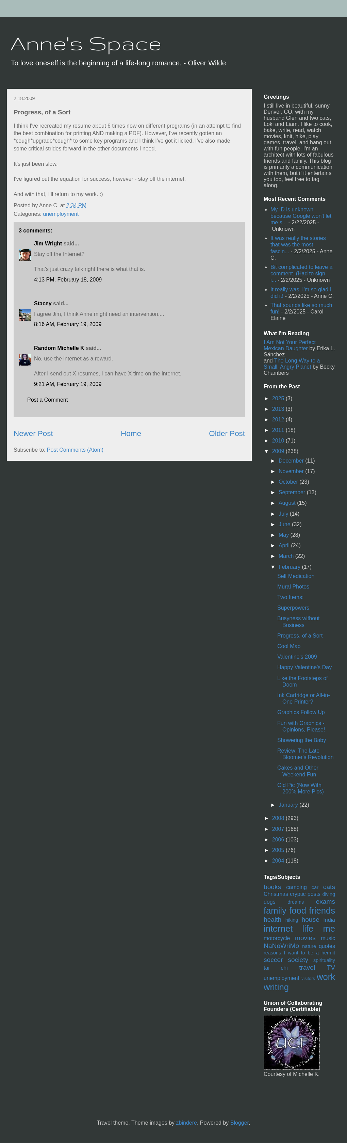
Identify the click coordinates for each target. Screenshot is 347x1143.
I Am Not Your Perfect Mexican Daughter (290, 345)
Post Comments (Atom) (75, 450)
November (292, 471)
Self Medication (295, 576)
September (293, 492)
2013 (279, 409)
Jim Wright (48, 243)
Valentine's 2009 (297, 657)
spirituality (324, 960)
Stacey (43, 303)
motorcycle (277, 938)
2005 (279, 850)
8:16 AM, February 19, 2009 (67, 324)
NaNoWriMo (281, 945)
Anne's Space (86, 42)
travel (307, 967)
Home (131, 433)
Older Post (227, 433)
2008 (279, 818)
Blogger (239, 1123)
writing (276, 987)
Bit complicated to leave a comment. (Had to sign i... (301, 273)
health (272, 919)
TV (331, 967)
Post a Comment (47, 400)
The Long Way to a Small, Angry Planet (292, 364)
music (328, 938)
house (310, 919)
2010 (279, 441)
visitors (308, 978)
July (284, 514)
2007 (279, 829)
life (308, 928)
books (272, 886)
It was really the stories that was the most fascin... (298, 244)
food (297, 910)
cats (329, 886)
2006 (279, 839)
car (315, 887)
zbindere (186, 1123)
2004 (279, 861)
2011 (279, 430)
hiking (291, 920)
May (285, 535)
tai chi (276, 968)
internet (278, 928)
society (298, 959)
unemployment (61, 214)
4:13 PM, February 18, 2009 (68, 280)
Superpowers (293, 608)
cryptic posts (305, 894)
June (285, 524)
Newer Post (33, 433)
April (285, 545)
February (290, 567)
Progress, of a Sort (300, 636)
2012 (279, 419)
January (289, 805)
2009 (279, 451)
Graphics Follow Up (301, 712)
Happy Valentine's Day (304, 667)
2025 (279, 398)
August (288, 503)
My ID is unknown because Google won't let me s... (300, 216)
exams (325, 901)
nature (309, 946)
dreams (295, 902)
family (275, 910)
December (292, 461)
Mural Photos (293, 587)
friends (322, 910)
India (329, 920)
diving (328, 894)
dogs (270, 902)
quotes (327, 946)
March (287, 556)
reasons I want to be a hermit (299, 952)
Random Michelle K (59, 348)
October (289, 482)
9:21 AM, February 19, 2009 (67, 384)
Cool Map (288, 646)
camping (296, 887)
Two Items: (290, 597)
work (326, 977)
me (329, 928)
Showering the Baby (301, 740)
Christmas (276, 894)
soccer (273, 959)
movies (305, 937)
